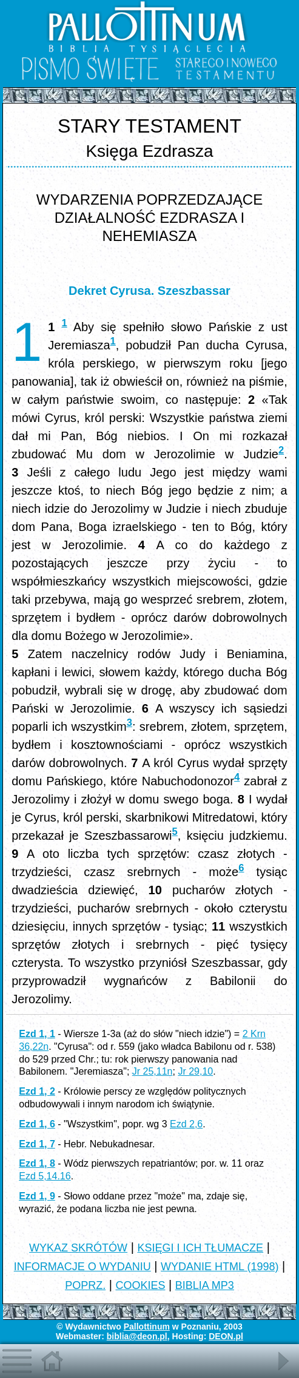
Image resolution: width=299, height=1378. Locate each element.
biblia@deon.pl (137, 1336)
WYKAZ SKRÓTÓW (78, 1248)
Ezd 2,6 (186, 1124)
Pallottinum (147, 1326)
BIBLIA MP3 (204, 1285)
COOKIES (140, 1285)
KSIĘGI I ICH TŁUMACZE (200, 1248)
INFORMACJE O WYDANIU (82, 1267)
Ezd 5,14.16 (44, 1176)
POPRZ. (85, 1285)
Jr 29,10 (195, 1071)
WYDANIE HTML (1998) (219, 1267)
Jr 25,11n (152, 1071)
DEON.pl (226, 1336)
